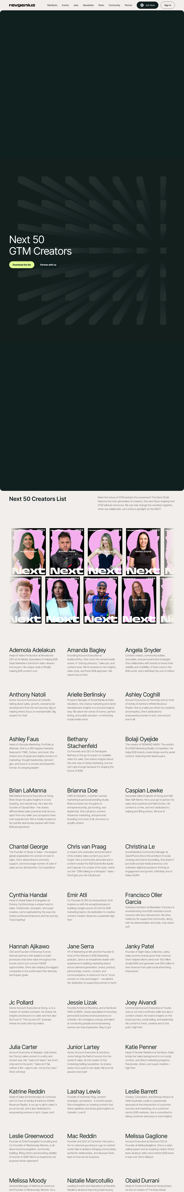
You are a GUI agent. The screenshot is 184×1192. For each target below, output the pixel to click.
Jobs (75, 5)
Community (114, 5)
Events (65, 5)
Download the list (22, 264)
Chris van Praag (86, 846)
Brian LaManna (27, 790)
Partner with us (48, 264)
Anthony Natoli (27, 694)
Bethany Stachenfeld (82, 742)
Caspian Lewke (144, 790)
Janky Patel (139, 946)
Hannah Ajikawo (29, 946)
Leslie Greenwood (31, 1135)
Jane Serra (80, 946)
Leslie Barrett (141, 1091)
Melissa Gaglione (146, 1135)
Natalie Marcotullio (90, 1180)
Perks (101, 5)
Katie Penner (141, 1046)
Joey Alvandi (140, 1002)
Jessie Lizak (82, 1002)
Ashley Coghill (142, 694)
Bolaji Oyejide (141, 739)
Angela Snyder (143, 649)
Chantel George (28, 846)
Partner (128, 5)
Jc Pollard (21, 1002)
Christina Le (140, 846)
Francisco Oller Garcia (143, 898)
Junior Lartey (83, 1046)
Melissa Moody (27, 1180)
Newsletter (88, 5)
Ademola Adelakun (32, 649)
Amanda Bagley (86, 649)
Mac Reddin (82, 1135)
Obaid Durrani (142, 1180)
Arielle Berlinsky (86, 694)
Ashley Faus (24, 739)
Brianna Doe (82, 790)
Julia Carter (23, 1046)
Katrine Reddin (27, 1091)
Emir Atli (77, 894)
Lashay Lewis (83, 1091)
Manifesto (52, 5)
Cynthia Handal (28, 894)
